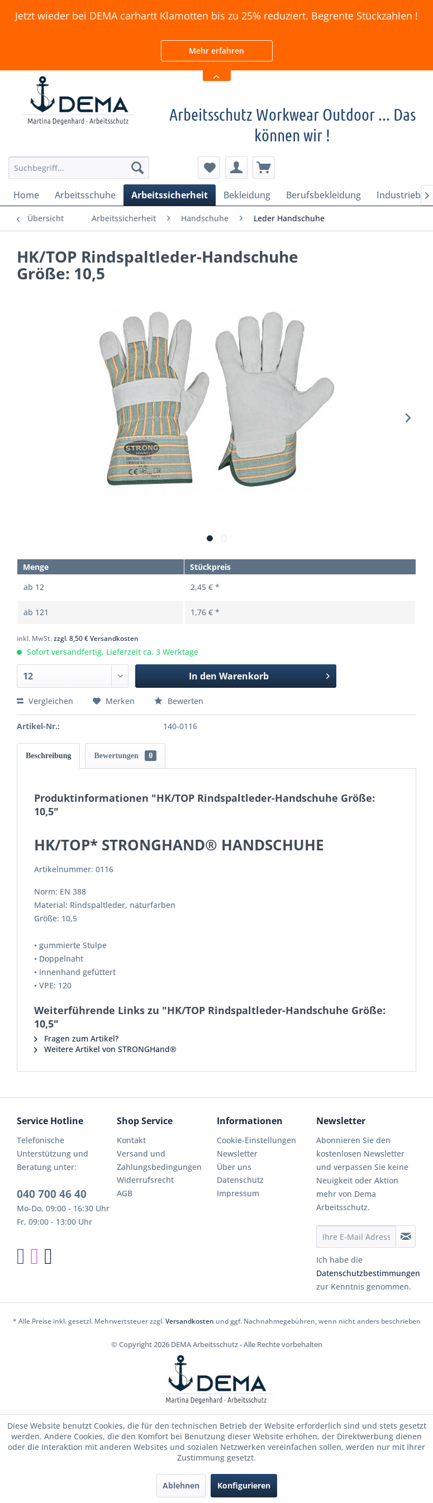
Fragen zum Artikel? (76, 1038)
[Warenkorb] (264, 167)
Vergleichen (45, 701)
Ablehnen (181, 1485)
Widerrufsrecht (145, 1179)
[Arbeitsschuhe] (85, 195)
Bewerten (178, 701)
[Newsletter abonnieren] (406, 1236)
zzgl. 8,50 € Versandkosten (96, 638)
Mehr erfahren (216, 50)
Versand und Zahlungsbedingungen (159, 1160)
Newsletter (237, 1153)
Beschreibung (48, 755)
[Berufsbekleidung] (323, 195)
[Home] (26, 195)
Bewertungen (125, 755)
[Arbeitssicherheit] (169, 195)
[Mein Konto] (236, 167)
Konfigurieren (243, 1485)
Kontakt (131, 1140)
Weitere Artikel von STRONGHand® (105, 1049)
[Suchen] (137, 167)
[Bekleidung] (247, 195)
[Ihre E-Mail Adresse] (356, 1236)
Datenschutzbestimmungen (368, 1273)
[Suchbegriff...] (78, 167)
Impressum (238, 1193)
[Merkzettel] (209, 167)
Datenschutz (240, 1179)
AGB (124, 1193)
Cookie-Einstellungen (256, 1140)
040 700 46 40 (52, 1194)
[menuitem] (78, 167)
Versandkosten (189, 1321)
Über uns (234, 1167)
